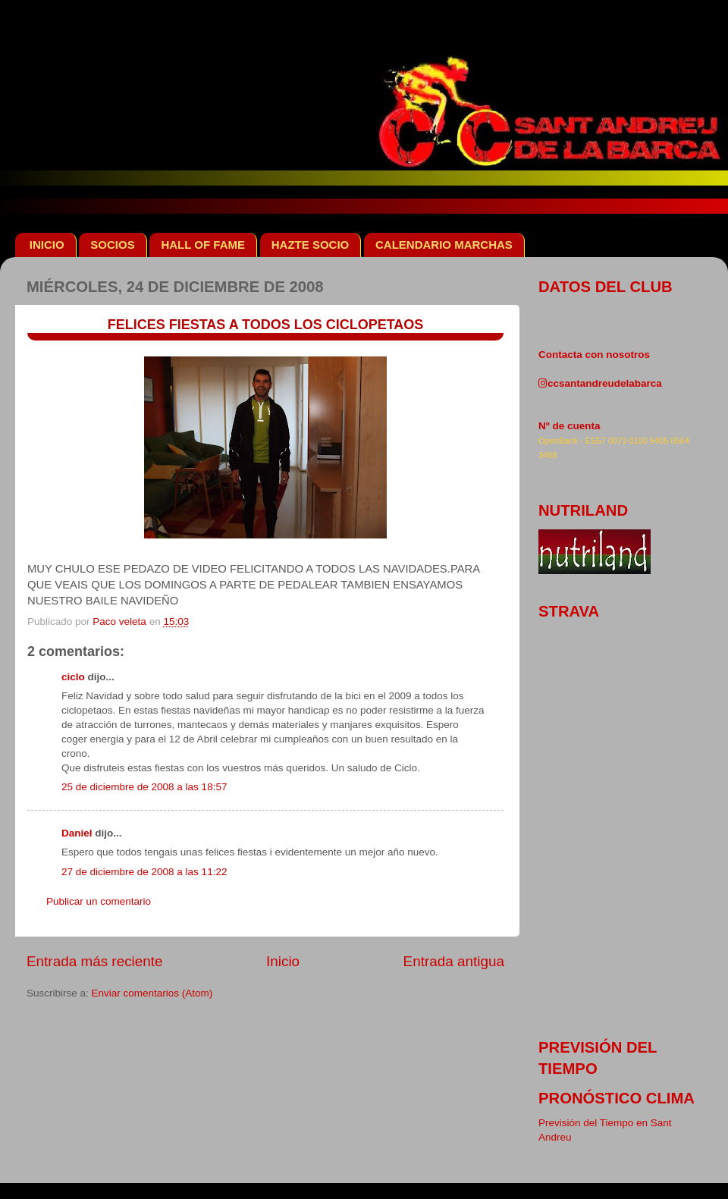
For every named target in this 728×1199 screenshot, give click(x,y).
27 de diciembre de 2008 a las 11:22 (144, 871)
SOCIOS (112, 244)
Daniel (77, 833)
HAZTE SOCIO (310, 244)
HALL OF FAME (203, 244)
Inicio (283, 961)
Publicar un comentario (98, 901)
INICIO (47, 244)
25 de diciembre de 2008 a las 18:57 (144, 787)
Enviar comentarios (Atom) (152, 993)
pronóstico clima (616, 1098)
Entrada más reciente (95, 961)
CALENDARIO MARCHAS (444, 244)
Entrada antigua (453, 961)
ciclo (73, 677)
